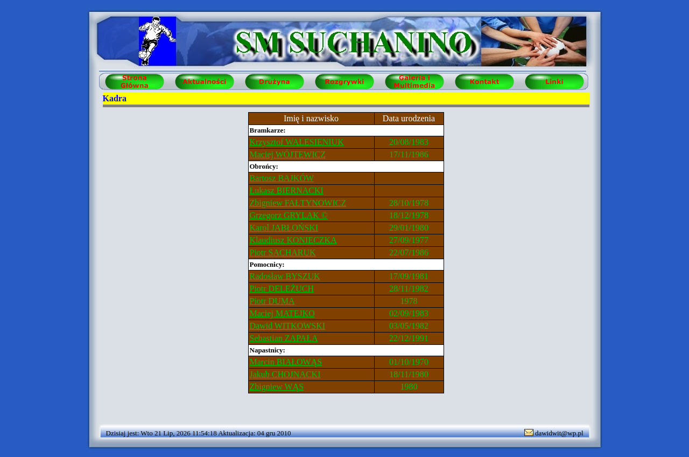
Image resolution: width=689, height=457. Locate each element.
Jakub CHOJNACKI (285, 374)
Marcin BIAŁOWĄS (286, 361)
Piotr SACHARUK (283, 252)
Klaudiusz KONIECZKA (293, 240)
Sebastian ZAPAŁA (284, 338)
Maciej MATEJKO (282, 313)
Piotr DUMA (272, 301)
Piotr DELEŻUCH (282, 288)
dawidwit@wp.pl (559, 433)
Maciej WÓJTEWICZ (288, 154)
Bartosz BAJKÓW (282, 178)
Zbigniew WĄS (277, 386)
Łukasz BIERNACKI (287, 190)
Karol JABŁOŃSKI (284, 227)
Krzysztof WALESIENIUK (297, 142)
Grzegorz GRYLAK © (289, 215)
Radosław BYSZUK (285, 276)
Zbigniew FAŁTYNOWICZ (298, 202)
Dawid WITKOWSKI (288, 325)
